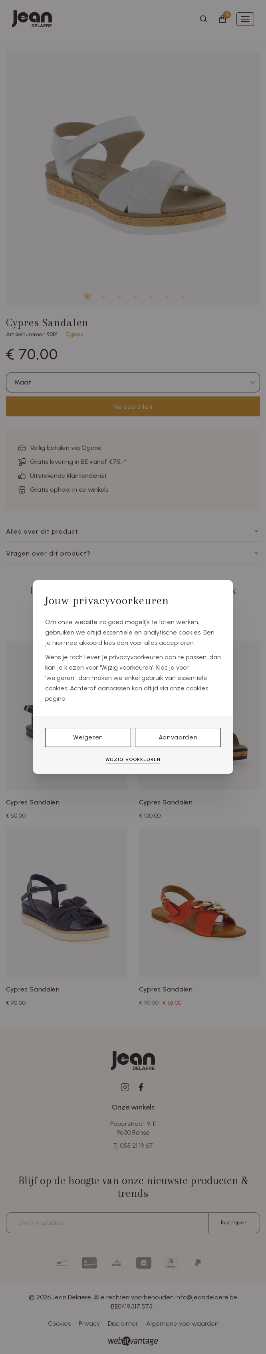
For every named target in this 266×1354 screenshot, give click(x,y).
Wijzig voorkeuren (133, 759)
